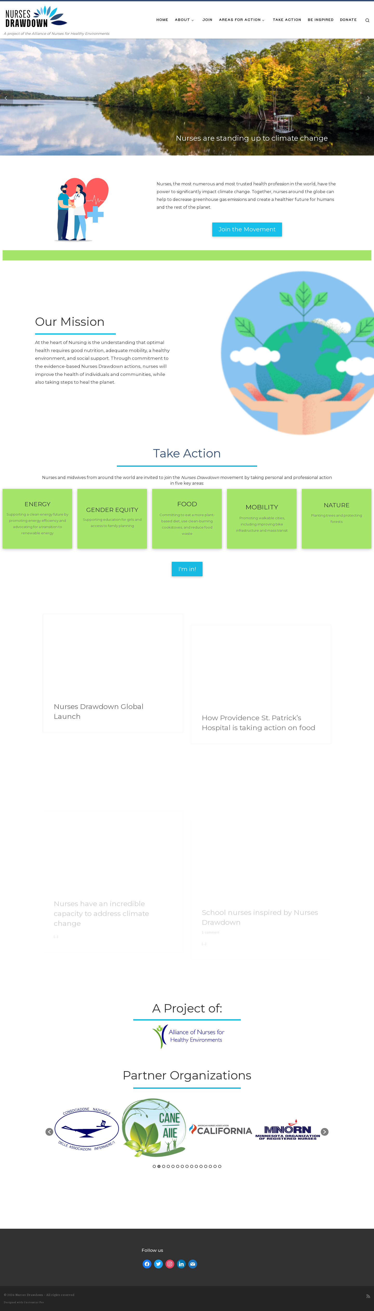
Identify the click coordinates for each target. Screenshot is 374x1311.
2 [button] (159, 1110)
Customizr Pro (34, 1207)
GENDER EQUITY (112, 453)
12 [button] (205, 1110)
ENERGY (37, 447)
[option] (87, 1072)
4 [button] (168, 1110)
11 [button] (201, 1110)
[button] (6, 97)
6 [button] (177, 1110)
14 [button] (215, 1110)
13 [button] (210, 1110)
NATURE (337, 448)
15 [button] (219, 1110)
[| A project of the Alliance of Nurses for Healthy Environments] (36, 16)
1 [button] (154, 1110)
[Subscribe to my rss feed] (368, 1201)
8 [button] (187, 1110)
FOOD (187, 448)
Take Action (187, 397)
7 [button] (182, 1110)
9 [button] (191, 1110)
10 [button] (196, 1110)
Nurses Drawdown (29, 1200)
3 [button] (163, 1110)
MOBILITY (261, 451)
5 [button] (173, 1110)
